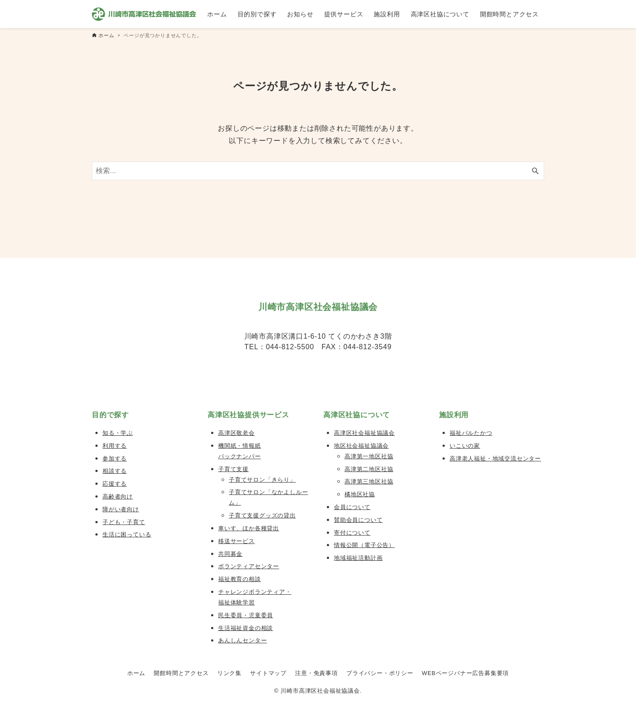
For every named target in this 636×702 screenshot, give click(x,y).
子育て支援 (233, 469)
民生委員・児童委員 (245, 615)
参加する (114, 458)
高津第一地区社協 (368, 456)
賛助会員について (358, 520)
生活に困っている (126, 534)
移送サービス (236, 541)
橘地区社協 (359, 494)
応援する (114, 483)
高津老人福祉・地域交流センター (495, 458)
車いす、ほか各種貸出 (248, 528)
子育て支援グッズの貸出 (262, 515)
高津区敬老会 (236, 433)
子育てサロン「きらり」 (262, 479)
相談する (114, 471)
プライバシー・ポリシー (379, 673)
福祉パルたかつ (471, 433)
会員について (352, 507)
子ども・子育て (123, 522)
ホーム (136, 673)
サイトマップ (268, 673)
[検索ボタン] (535, 171)
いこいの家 (465, 445)
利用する (114, 445)
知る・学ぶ (117, 433)
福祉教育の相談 (239, 579)
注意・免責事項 (316, 673)
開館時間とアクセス (181, 673)
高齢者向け (117, 496)
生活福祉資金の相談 (245, 628)
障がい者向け (120, 509)
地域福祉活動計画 (358, 558)
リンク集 (229, 673)
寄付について (352, 532)
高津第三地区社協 (368, 481)
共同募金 (230, 554)
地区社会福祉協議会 (361, 445)
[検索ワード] (318, 171)
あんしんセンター (242, 640)
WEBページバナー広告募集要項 (465, 673)
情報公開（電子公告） (364, 545)
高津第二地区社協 (368, 469)
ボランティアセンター (248, 566)
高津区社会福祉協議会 (364, 433)
